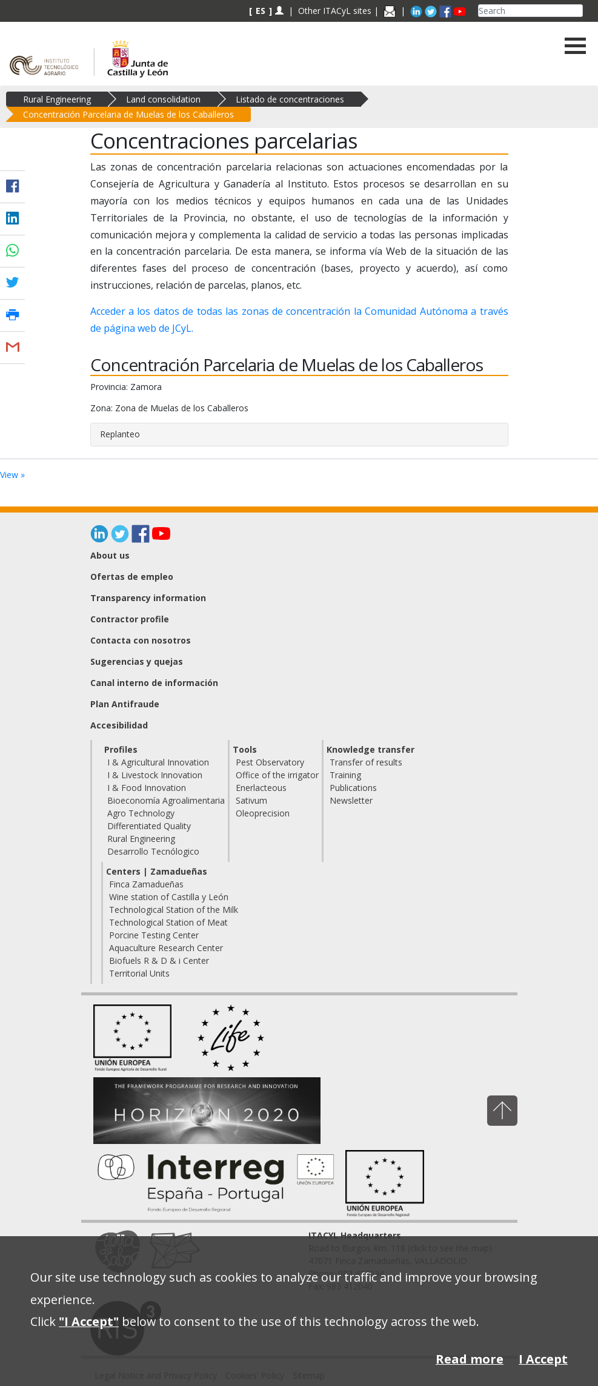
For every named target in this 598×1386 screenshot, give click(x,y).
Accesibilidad (119, 725)
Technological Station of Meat (168, 922)
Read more (469, 1359)
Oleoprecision (263, 813)
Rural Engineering (57, 99)
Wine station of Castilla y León (168, 897)
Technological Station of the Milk (173, 909)
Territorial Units (139, 973)
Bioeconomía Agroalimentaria (166, 800)
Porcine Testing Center (154, 935)
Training (345, 775)
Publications (353, 787)
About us (110, 555)
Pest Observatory (270, 762)
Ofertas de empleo (131, 576)
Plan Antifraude (124, 704)
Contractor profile (129, 619)
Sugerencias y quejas (136, 661)
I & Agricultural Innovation (158, 762)
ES (260, 10)
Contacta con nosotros (140, 640)
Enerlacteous (261, 787)
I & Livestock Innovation (154, 775)
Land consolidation (163, 99)
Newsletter (351, 800)
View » (12, 474)
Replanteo (120, 434)
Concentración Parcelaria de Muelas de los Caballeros (128, 114)
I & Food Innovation (146, 787)
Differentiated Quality (149, 826)
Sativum (251, 800)
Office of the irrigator (277, 775)
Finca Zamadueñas (146, 884)
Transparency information (148, 598)
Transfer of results (366, 762)
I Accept (543, 1359)
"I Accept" (89, 1321)
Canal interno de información (154, 682)
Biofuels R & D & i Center (159, 960)
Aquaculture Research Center (166, 948)
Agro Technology (140, 813)
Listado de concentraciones (290, 99)
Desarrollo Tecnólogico (153, 851)
